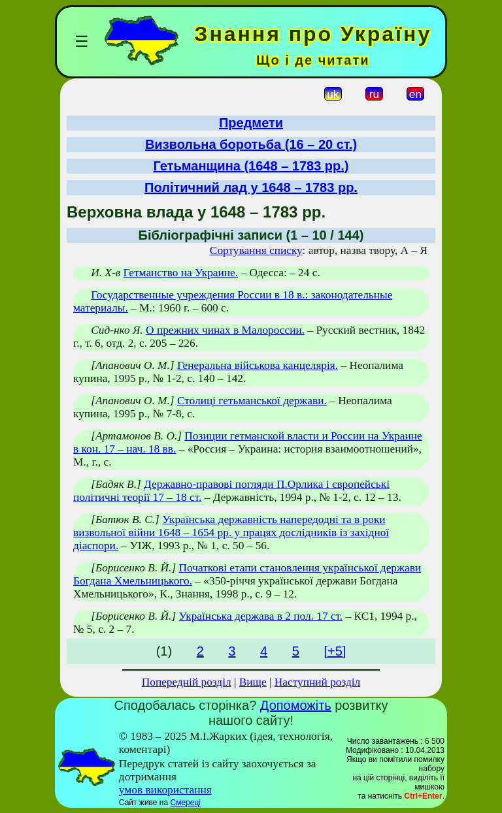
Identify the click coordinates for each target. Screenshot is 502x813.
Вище (253, 682)
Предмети (251, 123)
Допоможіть (295, 705)
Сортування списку (256, 250)
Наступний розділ (317, 682)
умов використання (165, 790)
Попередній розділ (186, 682)
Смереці (185, 802)
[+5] (335, 651)
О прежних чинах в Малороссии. (225, 330)
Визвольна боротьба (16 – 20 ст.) (251, 144)
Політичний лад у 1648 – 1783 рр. (251, 187)
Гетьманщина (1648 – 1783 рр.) (250, 166)
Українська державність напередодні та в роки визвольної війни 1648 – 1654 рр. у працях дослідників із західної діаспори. (231, 532)
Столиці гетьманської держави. (252, 400)
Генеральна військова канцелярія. (257, 365)
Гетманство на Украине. (181, 272)
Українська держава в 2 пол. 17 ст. (261, 616)
